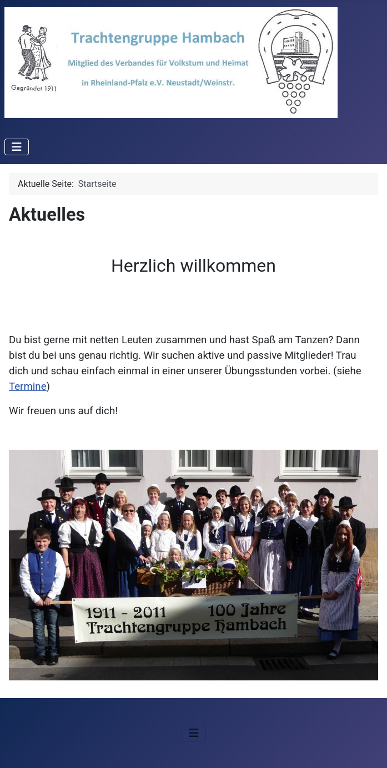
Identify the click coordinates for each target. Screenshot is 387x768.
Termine (28, 386)
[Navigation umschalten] (16, 147)
